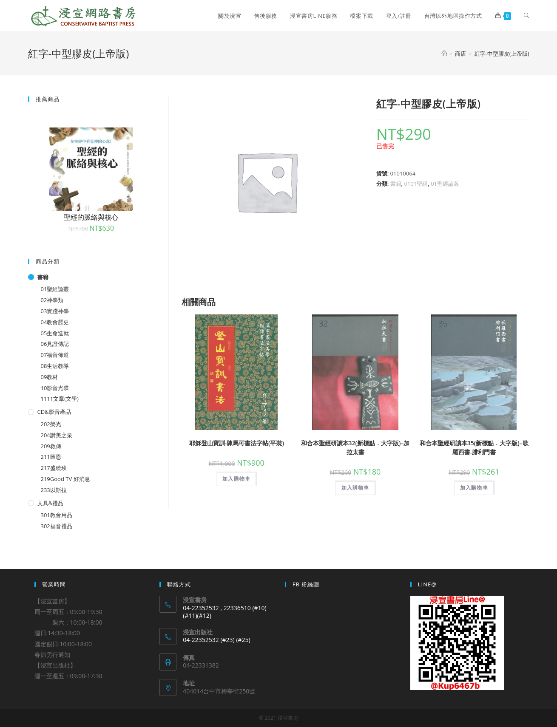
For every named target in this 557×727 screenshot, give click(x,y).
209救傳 (51, 446)
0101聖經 (416, 183)
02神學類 (52, 300)
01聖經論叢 (445, 183)
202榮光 (51, 424)
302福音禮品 (56, 526)
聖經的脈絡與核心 (91, 217)
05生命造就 (55, 333)
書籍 (395, 183)
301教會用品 (56, 515)
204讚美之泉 (56, 435)
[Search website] (526, 15)
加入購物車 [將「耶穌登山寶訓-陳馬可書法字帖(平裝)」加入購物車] (236, 478)
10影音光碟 (55, 388)
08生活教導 (55, 366)
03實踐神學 (55, 311)
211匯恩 (51, 457)
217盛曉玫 (54, 468)
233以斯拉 (54, 490)
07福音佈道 (55, 355)
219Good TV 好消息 (65, 479)
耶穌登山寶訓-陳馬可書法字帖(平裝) (236, 443)
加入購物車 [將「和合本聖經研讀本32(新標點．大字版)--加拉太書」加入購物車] (355, 487)
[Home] (444, 53)
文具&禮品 (50, 503)
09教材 (49, 377)
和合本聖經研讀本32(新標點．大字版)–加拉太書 (355, 447)
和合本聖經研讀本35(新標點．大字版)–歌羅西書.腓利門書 (474, 447)
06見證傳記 (55, 344)
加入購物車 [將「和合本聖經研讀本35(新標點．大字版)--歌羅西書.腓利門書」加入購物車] (474, 487)
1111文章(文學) (60, 398)
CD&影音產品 (54, 412)
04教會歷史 (55, 322)
